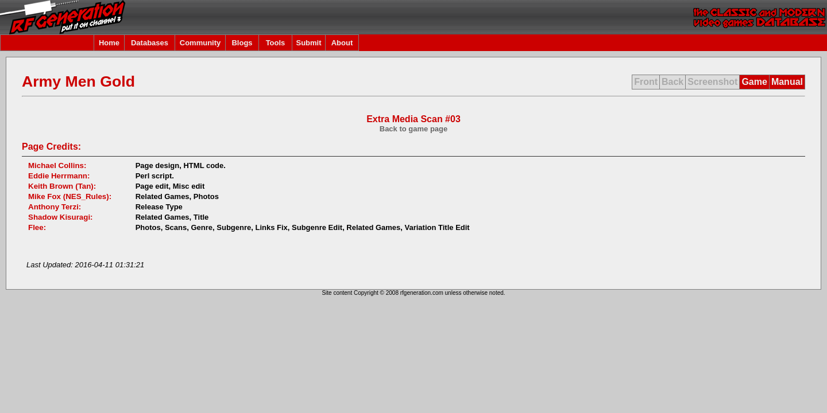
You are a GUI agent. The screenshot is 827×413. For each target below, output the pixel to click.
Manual (787, 82)
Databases (149, 42)
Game (754, 82)
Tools (275, 42)
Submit (308, 42)
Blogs (241, 42)
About (342, 42)
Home (109, 42)
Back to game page (414, 128)
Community (200, 42)
